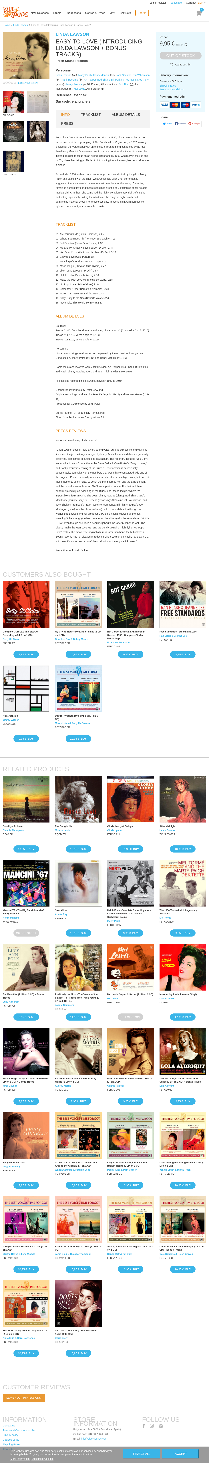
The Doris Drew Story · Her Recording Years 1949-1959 (76, 1332)
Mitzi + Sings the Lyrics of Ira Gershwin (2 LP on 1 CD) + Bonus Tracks (26, 1080)
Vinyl (114, 13)
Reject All (141, 1453)
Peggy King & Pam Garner (122, 1169)
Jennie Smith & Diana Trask (175, 1169)
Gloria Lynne (114, 830)
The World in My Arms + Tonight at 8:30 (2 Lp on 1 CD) (25, 1332)
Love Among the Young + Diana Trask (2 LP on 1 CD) (182, 1164)
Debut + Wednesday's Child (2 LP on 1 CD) (76, 717)
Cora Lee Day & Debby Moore (71, 639)
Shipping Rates (11, 1444)
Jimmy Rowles (73, 84)
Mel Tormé (165, 917)
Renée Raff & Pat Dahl (119, 1254)
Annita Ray (61, 914)
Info (65, 115)
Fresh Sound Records (72, 61)
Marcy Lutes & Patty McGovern (72, 723)
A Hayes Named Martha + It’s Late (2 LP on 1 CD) (25, 1248)
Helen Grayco (167, 830)
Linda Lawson (20, 25)
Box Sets (126, 13)
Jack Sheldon (123, 75)
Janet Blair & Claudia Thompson (73, 1254)
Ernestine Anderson (118, 642)
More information (20, 1458)
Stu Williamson (141, 75)
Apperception (10, 715)
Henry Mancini (101, 75)
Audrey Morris (63, 1085)
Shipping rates (168, 85)
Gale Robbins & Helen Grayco (176, 1254)
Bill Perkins (117, 79)
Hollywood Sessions (14, 1162)
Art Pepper (90, 79)
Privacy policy (10, 1435)
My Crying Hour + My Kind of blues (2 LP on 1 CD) (78, 633)
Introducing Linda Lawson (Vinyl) (178, 994)
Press (67, 123)
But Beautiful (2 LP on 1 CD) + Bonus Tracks (23, 996)
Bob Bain (124, 84)
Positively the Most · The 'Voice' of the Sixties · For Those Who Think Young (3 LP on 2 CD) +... (77, 997)
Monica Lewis (62, 830)
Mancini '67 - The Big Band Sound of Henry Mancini (23, 912)
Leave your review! (28, 82)
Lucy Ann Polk (11, 1001)
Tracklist (91, 115)
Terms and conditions (172, 89)
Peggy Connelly (12, 1166)
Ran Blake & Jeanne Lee (173, 635)
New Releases (42, 13)
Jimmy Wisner (11, 719)
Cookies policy (11, 1439)
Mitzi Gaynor (10, 1085)
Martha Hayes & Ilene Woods (19, 1254)
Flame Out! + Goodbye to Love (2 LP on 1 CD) (78, 1248)
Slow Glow (61, 910)
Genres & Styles (96, 13)
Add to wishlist (182, 64)
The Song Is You (64, 826)
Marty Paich (85, 75)
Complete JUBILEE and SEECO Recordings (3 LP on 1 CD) (20, 633)
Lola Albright (167, 1085)
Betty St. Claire (11, 639)
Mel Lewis (79, 88)
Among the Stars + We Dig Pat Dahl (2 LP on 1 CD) (130, 1248)
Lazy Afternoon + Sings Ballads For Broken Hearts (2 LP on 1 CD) (127, 1164)
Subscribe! (176, 2)
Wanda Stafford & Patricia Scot (72, 1169)
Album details (126, 115)
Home (7, 25)
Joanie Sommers (64, 1005)
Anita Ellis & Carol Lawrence (19, 1338)
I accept (180, 1453)
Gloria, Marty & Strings (120, 826)
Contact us (9, 1425)
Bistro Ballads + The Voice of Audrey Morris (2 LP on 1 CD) (75, 1080)
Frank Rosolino (69, 79)
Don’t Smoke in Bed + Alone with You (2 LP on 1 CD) (129, 1080)
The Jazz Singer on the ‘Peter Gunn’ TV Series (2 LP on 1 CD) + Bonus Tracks (181, 1080)
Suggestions (75, 13)
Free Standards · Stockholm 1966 (178, 631)
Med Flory (143, 79)
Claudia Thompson (13, 830)
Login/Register (158, 2)
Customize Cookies (42, 1458)
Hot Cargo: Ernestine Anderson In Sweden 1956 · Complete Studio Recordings (126, 635)
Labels (59, 13)
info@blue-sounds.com (94, 1438)
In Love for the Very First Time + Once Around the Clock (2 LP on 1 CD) (76, 1164)
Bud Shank (103, 79)
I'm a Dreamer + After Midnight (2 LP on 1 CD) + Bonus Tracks (183, 1248)
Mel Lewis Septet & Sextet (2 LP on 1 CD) (130, 994)
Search (143, 12)
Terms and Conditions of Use (19, 1430)
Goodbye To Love (13, 826)
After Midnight (168, 826)
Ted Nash (130, 79)
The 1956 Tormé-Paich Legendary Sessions (178, 912)
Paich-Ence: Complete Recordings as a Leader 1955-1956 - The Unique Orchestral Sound (129, 913)
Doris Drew (61, 1338)
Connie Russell (115, 1085)
